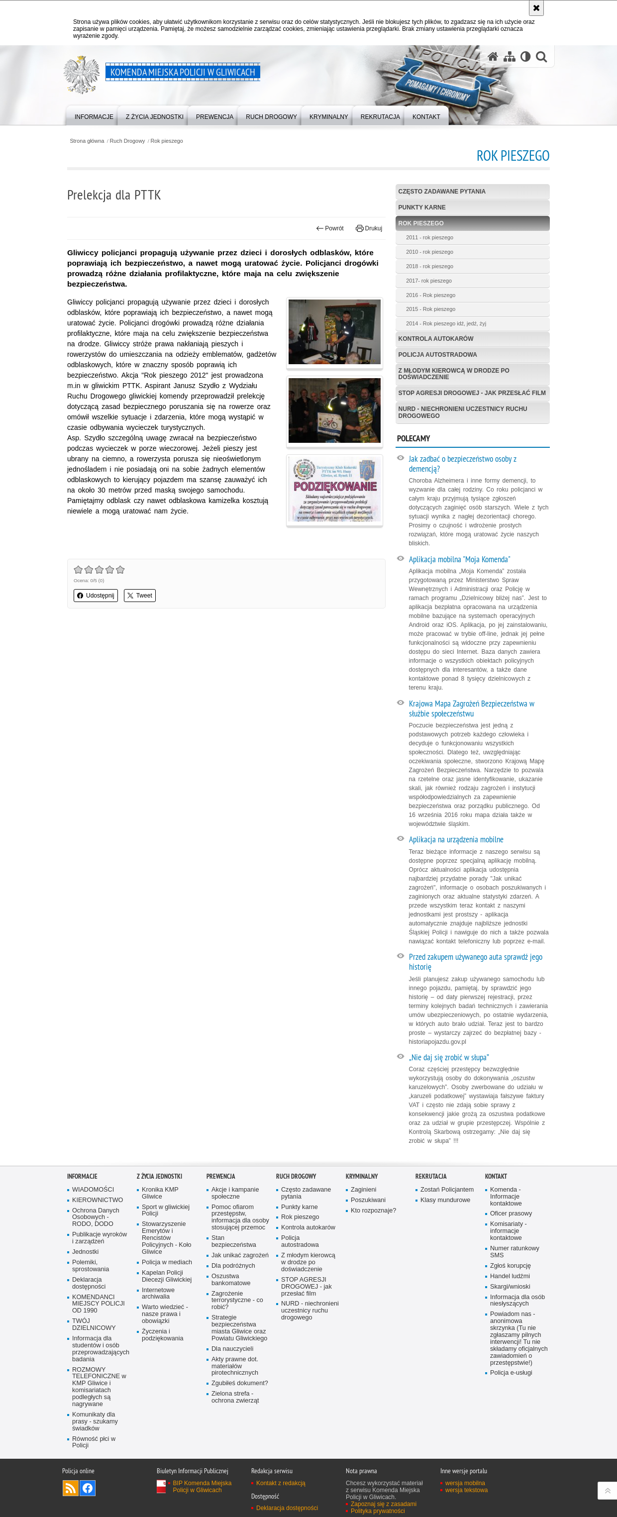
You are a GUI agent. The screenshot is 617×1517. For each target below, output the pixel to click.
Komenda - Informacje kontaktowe (506, 1197)
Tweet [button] (139, 595)
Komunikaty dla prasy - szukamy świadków (95, 1422)
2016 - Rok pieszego (430, 295)
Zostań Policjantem (447, 1190)
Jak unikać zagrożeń (240, 1255)
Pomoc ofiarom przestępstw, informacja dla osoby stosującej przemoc (240, 1217)
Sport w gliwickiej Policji (166, 1210)
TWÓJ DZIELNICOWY (94, 1324)
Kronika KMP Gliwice (160, 1193)
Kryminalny (362, 1176)
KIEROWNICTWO (97, 1200)
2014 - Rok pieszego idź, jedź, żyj (446, 323)
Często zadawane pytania (442, 191)
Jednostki (85, 1252)
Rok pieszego (166, 141)
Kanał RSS (71, 1488)
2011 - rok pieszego (429, 237)
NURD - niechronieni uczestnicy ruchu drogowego (463, 412)
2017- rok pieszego (429, 281)
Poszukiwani (368, 1200)
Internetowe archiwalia (158, 1294)
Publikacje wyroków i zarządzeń (99, 1238)
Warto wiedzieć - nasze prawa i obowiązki (165, 1314)
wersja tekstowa (466, 1490)
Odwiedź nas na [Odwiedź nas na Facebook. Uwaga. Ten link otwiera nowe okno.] (88, 1488)
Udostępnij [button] (95, 595)
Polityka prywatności (378, 1511)
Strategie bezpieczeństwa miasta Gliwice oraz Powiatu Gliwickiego (239, 1328)
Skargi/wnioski (510, 1287)
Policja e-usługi (511, 1373)
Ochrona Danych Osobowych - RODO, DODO (95, 1218)
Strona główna (87, 141)
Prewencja (220, 1176)
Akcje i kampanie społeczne (235, 1193)
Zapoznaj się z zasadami (383, 1504)
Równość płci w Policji (93, 1442)
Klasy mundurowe (445, 1200)
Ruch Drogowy (127, 141)
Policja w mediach (167, 1262)
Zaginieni (363, 1190)
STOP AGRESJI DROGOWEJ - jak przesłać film (472, 393)
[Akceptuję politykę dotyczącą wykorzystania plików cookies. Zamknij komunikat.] (536, 8)
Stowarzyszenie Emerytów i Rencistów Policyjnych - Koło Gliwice (167, 1238)
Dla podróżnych (233, 1266)
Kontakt (496, 1176)
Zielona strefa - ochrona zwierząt (235, 1397)
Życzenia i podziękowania (163, 1335)
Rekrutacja (431, 1176)
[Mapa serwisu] (509, 56)
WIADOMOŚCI (93, 1190)
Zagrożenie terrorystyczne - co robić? (237, 1301)
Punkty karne (422, 207)
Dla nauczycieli (232, 1349)
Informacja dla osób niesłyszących (517, 1301)
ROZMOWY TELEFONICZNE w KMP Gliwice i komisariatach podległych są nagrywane (99, 1387)
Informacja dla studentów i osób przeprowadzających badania (100, 1349)
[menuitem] (94, 114)
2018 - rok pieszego (429, 266)
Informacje (82, 1176)
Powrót (330, 228)
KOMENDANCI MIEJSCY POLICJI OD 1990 (98, 1304)
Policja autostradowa (438, 354)
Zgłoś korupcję (510, 1266)
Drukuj (369, 228)
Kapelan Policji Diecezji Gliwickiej (167, 1276)
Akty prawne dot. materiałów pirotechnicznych (234, 1366)
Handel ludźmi (510, 1276)
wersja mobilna (465, 1483)
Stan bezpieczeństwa (233, 1241)
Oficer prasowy (511, 1214)
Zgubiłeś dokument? (239, 1383)
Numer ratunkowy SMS (514, 1252)
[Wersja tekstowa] (525, 56)
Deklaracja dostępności (88, 1283)
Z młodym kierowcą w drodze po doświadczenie (454, 374)
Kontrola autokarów (436, 338)
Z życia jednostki (159, 1176)
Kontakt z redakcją (281, 1483)
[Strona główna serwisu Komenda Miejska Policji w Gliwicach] (493, 56)
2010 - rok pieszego (429, 252)
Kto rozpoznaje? (373, 1211)
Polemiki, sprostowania (90, 1266)
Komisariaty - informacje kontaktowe (508, 1231)
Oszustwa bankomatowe (231, 1280)
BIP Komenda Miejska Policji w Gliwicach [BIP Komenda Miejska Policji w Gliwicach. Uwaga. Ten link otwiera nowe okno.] (202, 1487)
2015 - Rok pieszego (430, 309)
